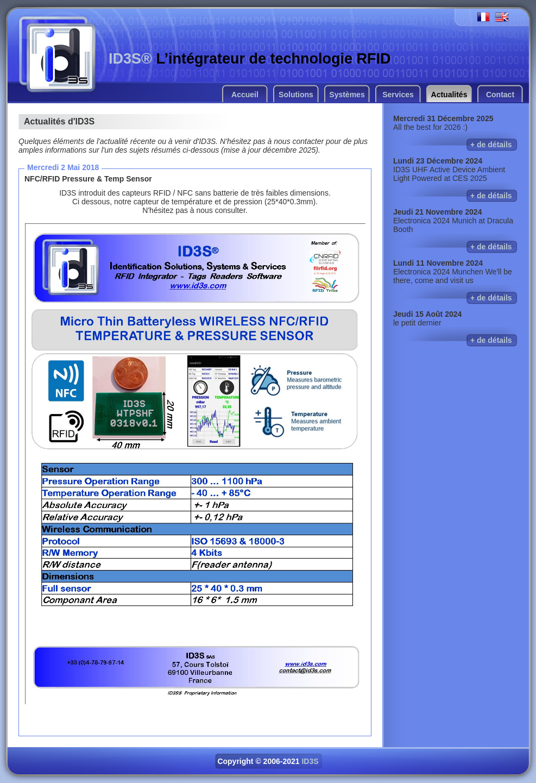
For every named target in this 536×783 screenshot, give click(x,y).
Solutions (296, 94)
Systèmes (346, 94)
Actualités (449, 94)
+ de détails (491, 144)
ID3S (309, 761)
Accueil (244, 94)
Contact (500, 94)
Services (398, 94)
